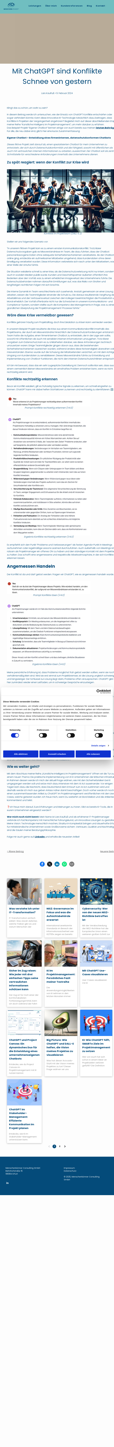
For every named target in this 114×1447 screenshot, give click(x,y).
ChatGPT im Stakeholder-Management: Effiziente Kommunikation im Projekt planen (21, 1119)
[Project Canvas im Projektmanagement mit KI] (24, 1023)
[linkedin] (7, 1183)
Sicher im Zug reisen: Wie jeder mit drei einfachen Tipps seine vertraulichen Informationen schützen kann (23, 980)
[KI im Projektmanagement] (60, 953)
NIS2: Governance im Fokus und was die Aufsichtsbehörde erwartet (60, 914)
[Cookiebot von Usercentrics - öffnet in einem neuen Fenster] (98, 691)
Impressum (69, 1168)
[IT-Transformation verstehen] (24, 891)
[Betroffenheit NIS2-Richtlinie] (96, 891)
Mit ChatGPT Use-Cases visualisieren (95, 972)
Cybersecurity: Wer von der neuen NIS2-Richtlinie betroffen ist (95, 914)
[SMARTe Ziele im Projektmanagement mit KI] (96, 1023)
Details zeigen (98, 745)
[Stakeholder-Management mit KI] (24, 1092)
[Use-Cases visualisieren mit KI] (96, 953)
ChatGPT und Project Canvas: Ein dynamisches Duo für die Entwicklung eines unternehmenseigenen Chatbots (24, 1049)
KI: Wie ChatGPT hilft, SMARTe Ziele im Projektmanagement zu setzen (96, 1045)
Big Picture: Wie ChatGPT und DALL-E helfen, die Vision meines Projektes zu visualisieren (60, 1047)
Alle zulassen (93, 754)
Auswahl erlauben (57, 754)
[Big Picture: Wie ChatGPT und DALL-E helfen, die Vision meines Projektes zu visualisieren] (60, 1023)
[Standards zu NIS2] (60, 891)
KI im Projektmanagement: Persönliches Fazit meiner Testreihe (61, 976)
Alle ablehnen (21, 754)
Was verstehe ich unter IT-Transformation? (24, 910)
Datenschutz (70, 1171)
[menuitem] (34, 6)
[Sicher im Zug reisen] (24, 953)
